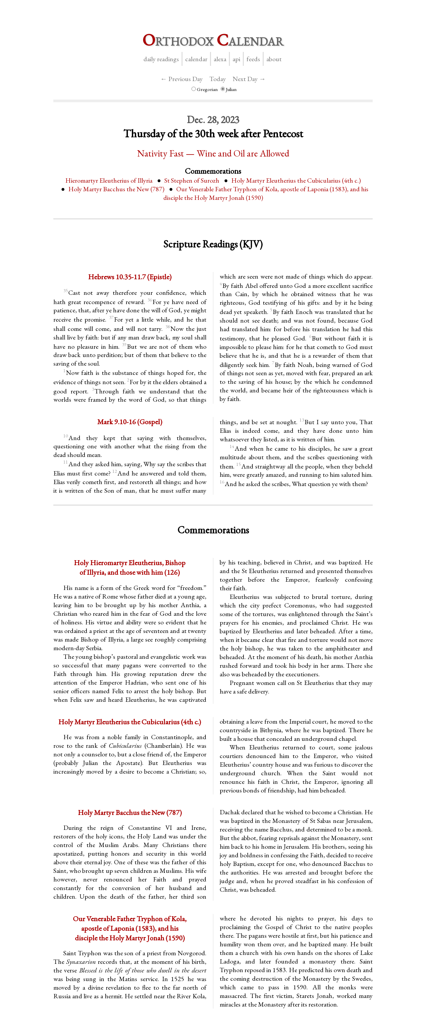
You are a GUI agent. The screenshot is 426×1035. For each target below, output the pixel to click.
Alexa (220, 59)
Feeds (253, 59)
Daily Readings (161, 59)
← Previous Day (181, 78)
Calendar (196, 59)
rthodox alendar (213, 40)
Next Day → (249, 78)
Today (217, 78)
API (236, 59)
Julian (229, 89)
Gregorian (204, 89)
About (274, 59)
